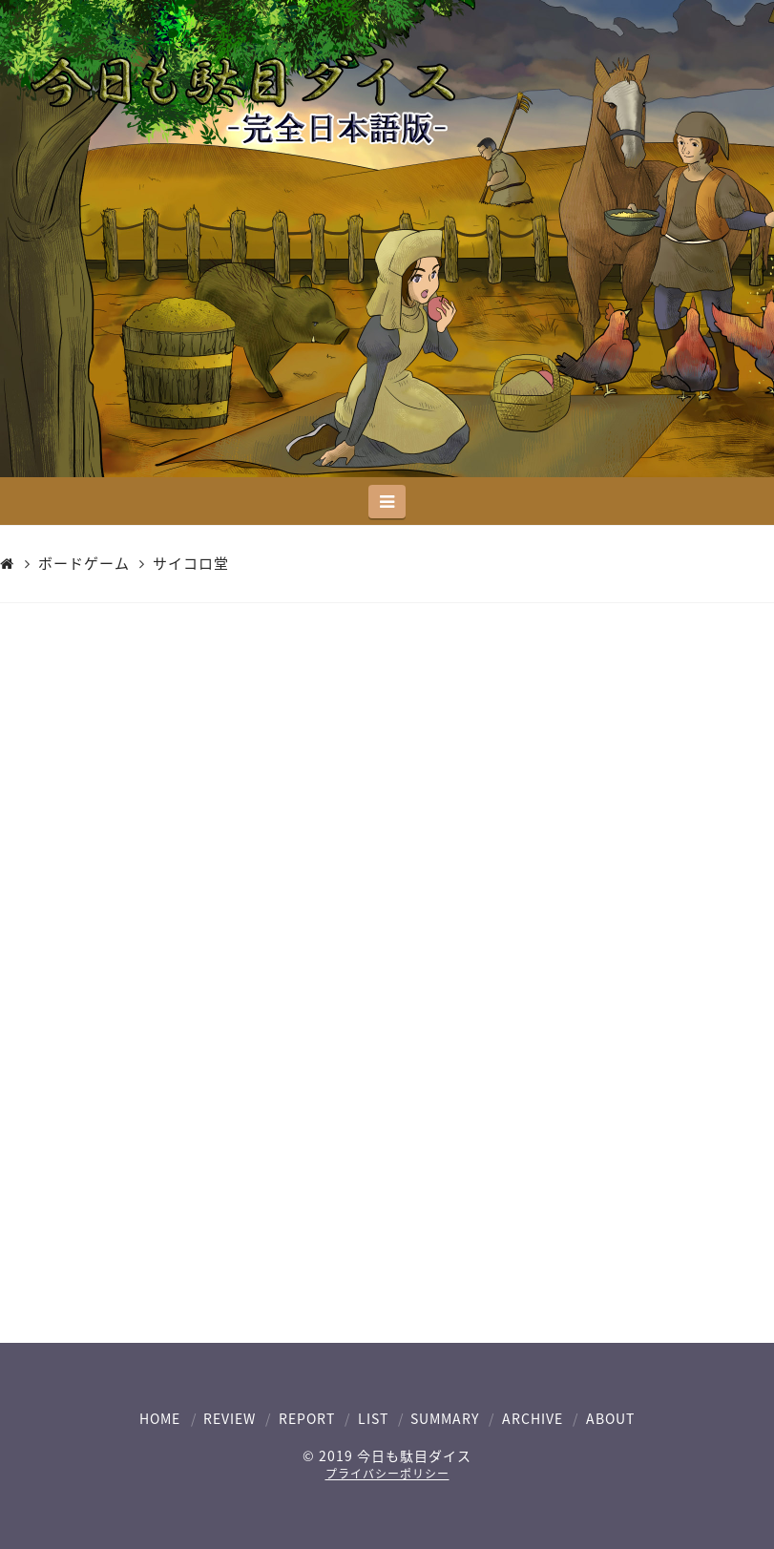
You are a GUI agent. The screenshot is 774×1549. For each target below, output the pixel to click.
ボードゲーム (84, 564)
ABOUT (610, 1418)
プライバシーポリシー (387, 1473)
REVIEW (229, 1418)
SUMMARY (444, 1418)
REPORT (307, 1418)
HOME (159, 1418)
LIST (373, 1418)
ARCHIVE (532, 1418)
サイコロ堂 (191, 564)
